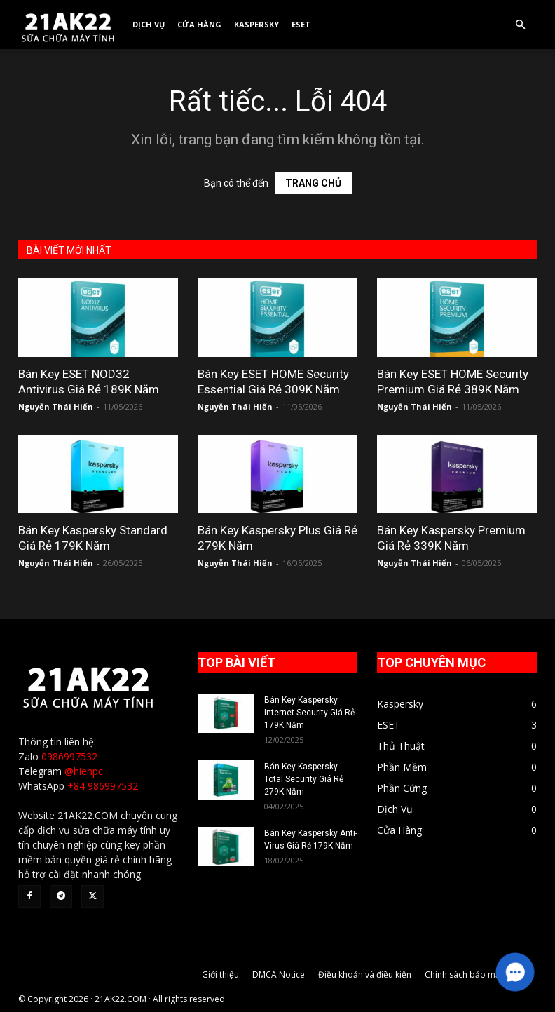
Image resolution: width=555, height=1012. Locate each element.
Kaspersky (256, 24)
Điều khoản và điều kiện (364, 974)
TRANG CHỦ (313, 183)
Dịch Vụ (148, 24)
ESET (301, 24)
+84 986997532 (102, 785)
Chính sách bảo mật (464, 974)
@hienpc (83, 771)
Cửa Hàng (199, 24)
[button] (520, 25)
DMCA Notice (278, 974)
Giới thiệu (220, 974)
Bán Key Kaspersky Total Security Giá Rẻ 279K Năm (303, 779)
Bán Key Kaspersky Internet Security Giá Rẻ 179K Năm (309, 712)
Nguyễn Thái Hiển (55, 406)
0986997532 (69, 756)
